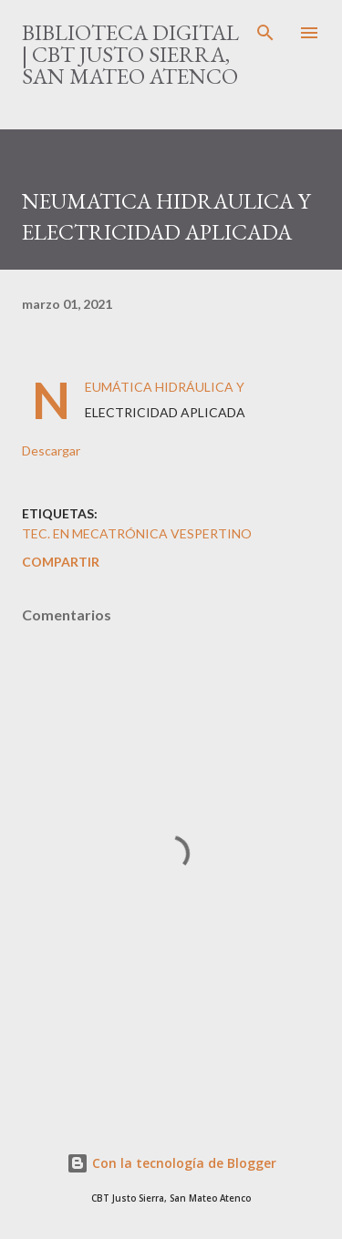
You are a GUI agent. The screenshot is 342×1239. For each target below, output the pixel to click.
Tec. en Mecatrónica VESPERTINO (137, 533)
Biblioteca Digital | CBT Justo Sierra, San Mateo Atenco (130, 54)
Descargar (51, 450)
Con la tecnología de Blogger (171, 1163)
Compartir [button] (60, 561)
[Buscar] (265, 33)
